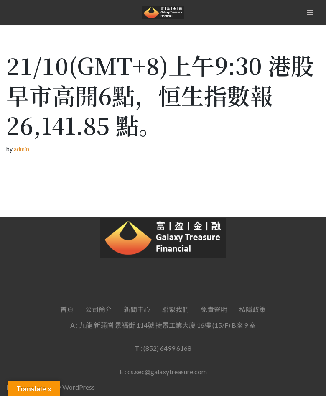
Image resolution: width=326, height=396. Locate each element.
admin (21, 149)
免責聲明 (214, 309)
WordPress (78, 387)
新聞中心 (137, 309)
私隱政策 (252, 309)
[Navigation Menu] (310, 12)
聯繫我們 (175, 309)
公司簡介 (98, 309)
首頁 (67, 309)
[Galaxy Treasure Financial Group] (163, 12)
